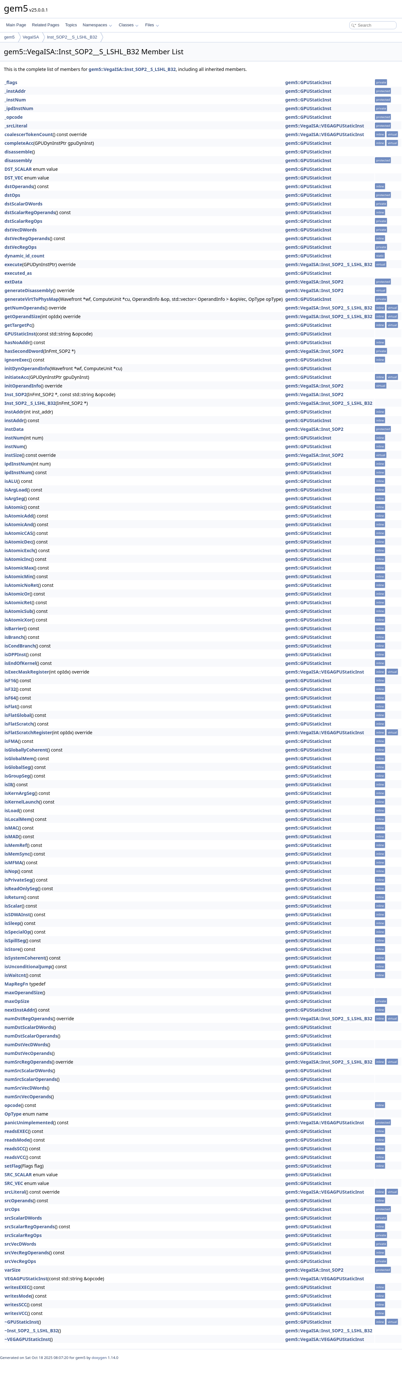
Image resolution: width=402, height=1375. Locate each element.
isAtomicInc (18, 559)
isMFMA (13, 862)
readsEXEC (16, 1131)
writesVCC (16, 1313)
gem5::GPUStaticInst (308, 82)
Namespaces (97, 24)
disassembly (18, 160)
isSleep (12, 923)
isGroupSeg (17, 776)
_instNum (15, 100)
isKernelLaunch (22, 802)
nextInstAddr (19, 1010)
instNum (14, 438)
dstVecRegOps (21, 247)
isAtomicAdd (19, 516)
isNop (11, 871)
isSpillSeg (15, 940)
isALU (11, 481)
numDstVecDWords (26, 1044)
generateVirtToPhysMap (32, 299)
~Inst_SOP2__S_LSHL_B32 (31, 1330)
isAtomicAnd (19, 524)
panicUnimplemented (29, 1122)
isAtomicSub (18, 611)
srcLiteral (15, 1192)
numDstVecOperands (28, 1053)
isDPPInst (15, 654)
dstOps (12, 195)
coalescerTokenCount (29, 134)
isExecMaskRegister (27, 672)
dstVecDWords (21, 230)
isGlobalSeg (18, 767)
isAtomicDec (18, 542)
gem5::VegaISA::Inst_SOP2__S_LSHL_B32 (132, 69)
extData (13, 282)
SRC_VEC (14, 1183)
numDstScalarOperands (31, 1036)
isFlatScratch (19, 724)
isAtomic (14, 507)
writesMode (18, 1296)
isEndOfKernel (20, 663)
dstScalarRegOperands (30, 212)
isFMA (11, 741)
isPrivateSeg (18, 880)
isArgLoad (16, 490)
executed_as (18, 273)
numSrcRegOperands (28, 1062)
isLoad (12, 810)
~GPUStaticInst (21, 1322)
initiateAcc (17, 377)
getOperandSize (22, 316)
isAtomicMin (18, 576)
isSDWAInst (17, 914)
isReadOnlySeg (21, 888)
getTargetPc (18, 325)
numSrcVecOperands (28, 1096)
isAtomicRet (18, 602)
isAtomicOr (17, 594)
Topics (71, 24)
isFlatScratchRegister (28, 732)
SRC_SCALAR (18, 1174)
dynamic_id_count (24, 256)
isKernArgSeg (20, 793)
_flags (11, 82)
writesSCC (16, 1304)
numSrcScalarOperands (31, 1079)
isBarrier (14, 628)
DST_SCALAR (18, 169)
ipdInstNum (18, 464)
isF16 (10, 680)
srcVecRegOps (20, 1261)
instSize (13, 455)
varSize (13, 1270)
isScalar (13, 906)
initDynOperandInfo (27, 368)
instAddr (14, 412)
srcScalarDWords (23, 1218)
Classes (129, 24)
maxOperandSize (23, 992)
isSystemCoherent (25, 958)
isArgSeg (14, 498)
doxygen (99, 1357)
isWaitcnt (15, 975)
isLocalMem (18, 819)
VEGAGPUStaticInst (26, 1278)
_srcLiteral (16, 126)
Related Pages (45, 24)
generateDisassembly (29, 290)
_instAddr (15, 91)
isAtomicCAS (18, 533)
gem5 (9, 37)
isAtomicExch (19, 550)
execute (13, 264)
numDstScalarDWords (29, 1027)
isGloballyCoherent (26, 750)
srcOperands (19, 1200)
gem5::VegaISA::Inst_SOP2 (314, 282)
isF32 (10, 689)
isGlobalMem (19, 758)
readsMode (17, 1140)
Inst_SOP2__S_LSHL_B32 (72, 37)
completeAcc (19, 143)
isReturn (14, 897)
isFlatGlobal (18, 715)
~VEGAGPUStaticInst (27, 1339)
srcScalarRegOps (23, 1235)
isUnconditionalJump (28, 966)
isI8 (9, 784)
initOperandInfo (23, 386)
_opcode (14, 117)
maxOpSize (17, 1001)
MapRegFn (16, 984)
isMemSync (17, 854)
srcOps (12, 1209)
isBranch (14, 637)
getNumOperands (25, 308)
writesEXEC (17, 1287)
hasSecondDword (24, 351)
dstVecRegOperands (27, 238)
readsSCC (15, 1148)
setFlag (13, 1166)
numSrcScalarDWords (28, 1070)
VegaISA (31, 37)
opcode (13, 1105)
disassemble (18, 152)
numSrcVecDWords (26, 1088)
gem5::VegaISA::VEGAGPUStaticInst (324, 126)
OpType (13, 1114)
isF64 (10, 698)
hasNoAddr (17, 342)
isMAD (12, 836)
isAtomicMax (19, 568)
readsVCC (15, 1157)
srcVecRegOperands (27, 1252)
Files (152, 24)
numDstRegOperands (28, 1018)
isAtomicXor (18, 620)
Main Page (16, 24)
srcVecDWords (20, 1244)
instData (14, 429)
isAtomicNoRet (21, 585)
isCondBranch (20, 646)
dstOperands (19, 186)
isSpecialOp (17, 932)
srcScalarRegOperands (30, 1226)
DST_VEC (14, 178)
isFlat (11, 706)
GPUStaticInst (20, 334)
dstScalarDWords (23, 204)
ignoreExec (17, 360)
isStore (12, 949)
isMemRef (16, 845)
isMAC (11, 828)
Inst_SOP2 (16, 394)
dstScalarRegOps (23, 221)
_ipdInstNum (19, 108)
